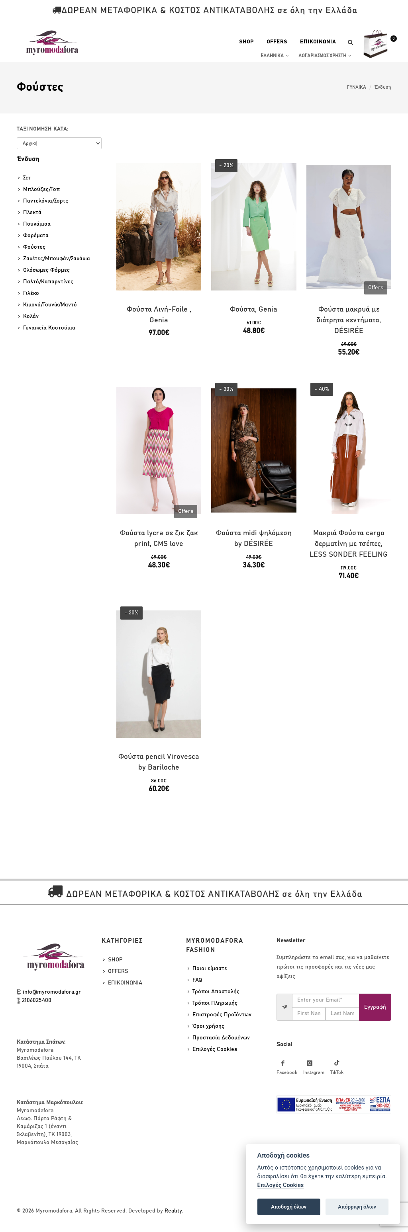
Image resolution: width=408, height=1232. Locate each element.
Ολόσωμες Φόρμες (46, 270)
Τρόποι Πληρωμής (214, 1003)
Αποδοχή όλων (288, 1207)
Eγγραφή (375, 1007)
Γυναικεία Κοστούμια (49, 328)
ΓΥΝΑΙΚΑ (356, 87)
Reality (173, 1211)
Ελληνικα (275, 55)
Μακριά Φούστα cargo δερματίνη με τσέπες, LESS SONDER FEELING (349, 544)
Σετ (27, 178)
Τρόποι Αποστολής (215, 991)
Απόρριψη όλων (357, 1207)
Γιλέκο (31, 293)
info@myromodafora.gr (52, 992)
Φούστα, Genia (253, 309)
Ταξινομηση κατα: (43, 129)
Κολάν (31, 316)
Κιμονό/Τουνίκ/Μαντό (50, 305)
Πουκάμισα (37, 224)
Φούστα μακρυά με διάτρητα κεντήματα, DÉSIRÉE (348, 320)
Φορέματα (36, 235)
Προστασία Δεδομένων (221, 1038)
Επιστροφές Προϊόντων (221, 1015)
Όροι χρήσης (208, 1026)
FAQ (197, 980)
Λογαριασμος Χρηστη (324, 55)
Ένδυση (383, 87)
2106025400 (36, 1000)
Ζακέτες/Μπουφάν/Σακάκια (56, 258)
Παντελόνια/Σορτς (45, 201)
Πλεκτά (32, 212)
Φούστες (34, 247)
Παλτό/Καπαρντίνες (48, 282)
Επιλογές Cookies (214, 1049)
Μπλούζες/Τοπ (41, 189)
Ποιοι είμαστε (209, 968)
